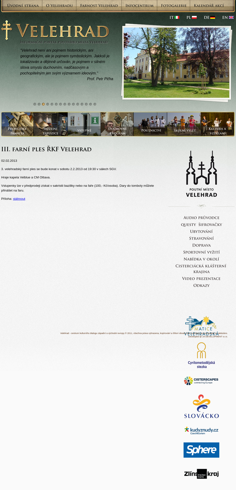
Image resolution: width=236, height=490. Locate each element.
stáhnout (19, 199)
